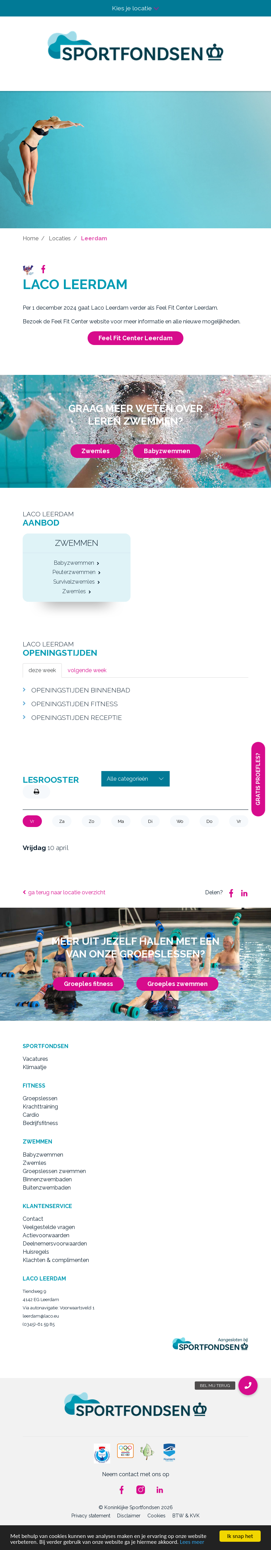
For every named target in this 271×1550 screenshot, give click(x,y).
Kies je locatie (135, 8)
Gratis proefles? (258, 779)
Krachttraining (40, 1106)
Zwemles (95, 451)
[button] (248, 1385)
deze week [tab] (42, 670)
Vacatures (35, 1059)
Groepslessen (40, 1098)
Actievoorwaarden (46, 1235)
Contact (33, 1219)
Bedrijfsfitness (40, 1123)
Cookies (156, 1515)
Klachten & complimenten (56, 1260)
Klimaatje (34, 1067)
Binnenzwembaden (47, 1179)
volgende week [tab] (87, 670)
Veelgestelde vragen (49, 1227)
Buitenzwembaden (47, 1187)
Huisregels (36, 1252)
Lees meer (192, 1542)
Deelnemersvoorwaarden (55, 1243)
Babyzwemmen (167, 451)
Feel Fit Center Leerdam (135, 338)
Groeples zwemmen (177, 983)
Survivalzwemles (76, 582)
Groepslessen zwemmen (54, 1171)
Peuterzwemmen (77, 573)
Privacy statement (90, 1515)
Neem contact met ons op (135, 1474)
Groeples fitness (88, 983)
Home (30, 238)
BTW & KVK (186, 1515)
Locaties (60, 238)
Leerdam (94, 238)
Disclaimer (128, 1515)
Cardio (31, 1115)
